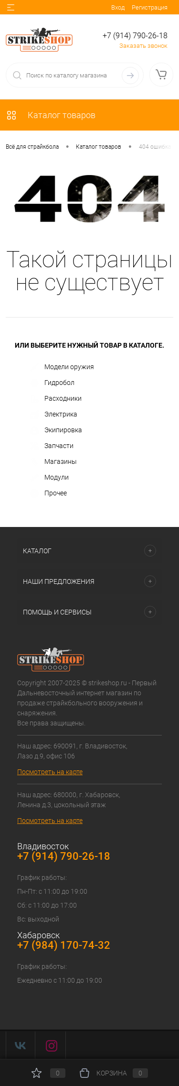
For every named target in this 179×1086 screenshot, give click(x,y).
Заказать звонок (143, 45)
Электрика (53, 414)
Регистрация (150, 7)
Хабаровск (38, 935)
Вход (118, 7)
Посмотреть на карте (50, 772)
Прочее (48, 493)
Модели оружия (62, 367)
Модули (49, 477)
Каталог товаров (50, 115)
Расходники (56, 399)
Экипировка (56, 430)
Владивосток (43, 846)
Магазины (53, 462)
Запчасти (52, 446)
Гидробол (52, 383)
